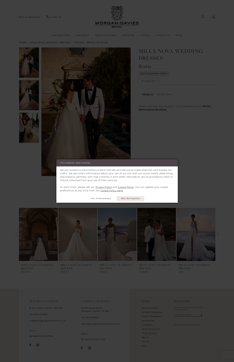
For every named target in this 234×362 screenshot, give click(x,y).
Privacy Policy (104, 186)
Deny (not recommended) (99, 198)
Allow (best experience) (131, 198)
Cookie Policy (126, 186)
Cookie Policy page (111, 190)
